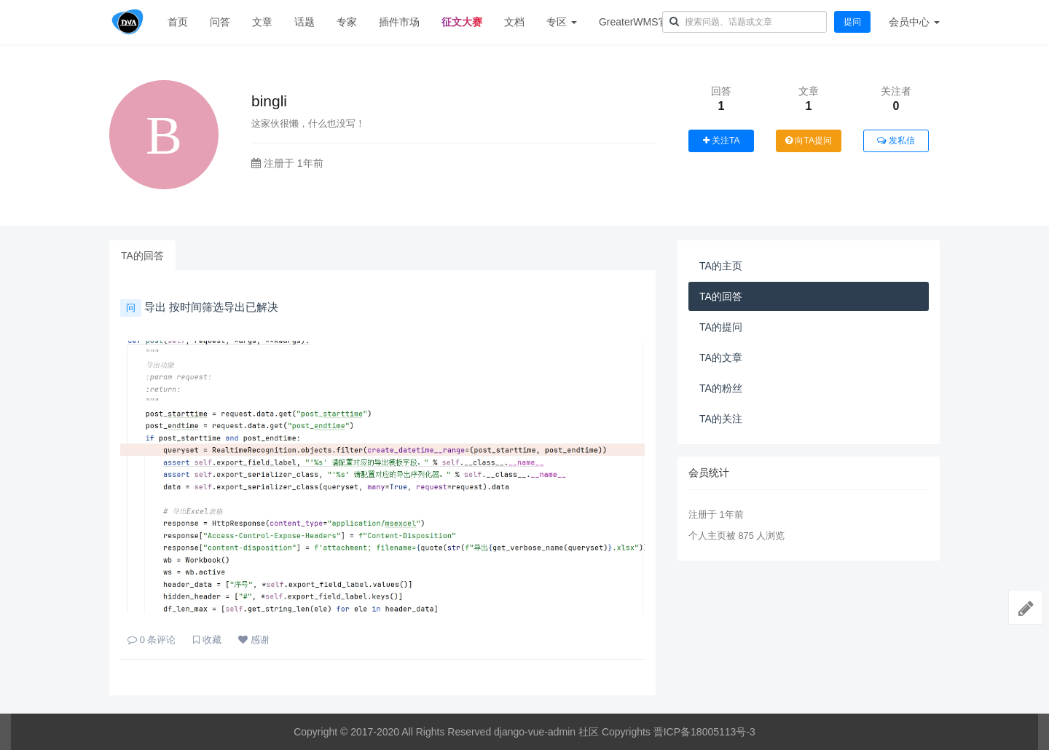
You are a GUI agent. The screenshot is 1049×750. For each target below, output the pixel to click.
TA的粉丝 (720, 388)
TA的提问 (720, 327)
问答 (220, 22)
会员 (914, 22)
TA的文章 (720, 357)
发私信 (895, 140)
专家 (347, 22)
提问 (852, 22)
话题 (304, 22)
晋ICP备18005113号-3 (704, 732)
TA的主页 (720, 266)
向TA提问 (808, 140)
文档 (514, 22)
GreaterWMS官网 (639, 22)
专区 (561, 22)
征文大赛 (461, 22)
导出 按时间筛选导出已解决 (199, 307)
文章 (262, 22)
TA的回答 (142, 255)
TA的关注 (720, 419)
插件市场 (399, 22)
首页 (178, 22)
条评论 (151, 639)
